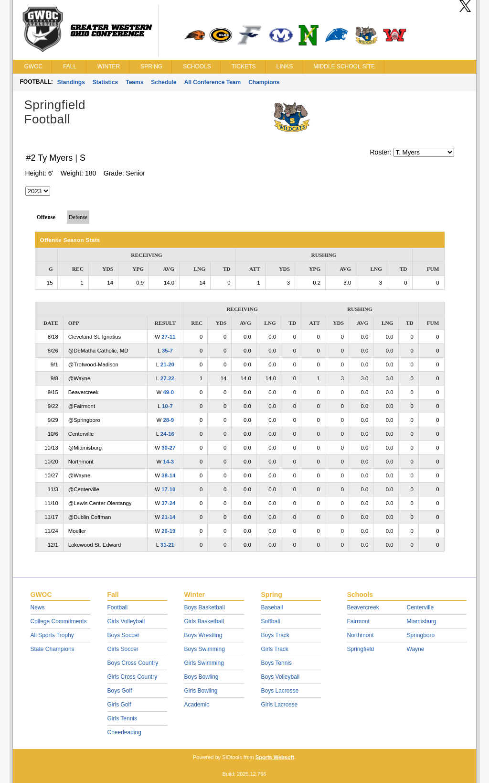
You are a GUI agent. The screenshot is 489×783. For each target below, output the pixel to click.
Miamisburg (421, 621)
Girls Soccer (122, 649)
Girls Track (274, 649)
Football (117, 607)
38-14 (168, 475)
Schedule (163, 82)
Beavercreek (363, 607)
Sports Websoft (274, 757)
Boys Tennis (276, 663)
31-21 (167, 545)
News (38, 607)
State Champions (52, 649)
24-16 (167, 434)
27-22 (167, 378)
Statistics (105, 82)
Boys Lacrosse (280, 690)
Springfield (360, 649)
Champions (263, 82)
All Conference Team (212, 82)
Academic (197, 704)
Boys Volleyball (280, 676)
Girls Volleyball (126, 621)
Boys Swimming (204, 649)
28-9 (168, 420)
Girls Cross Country (132, 676)
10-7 (167, 406)
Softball (270, 621)
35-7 (167, 350)
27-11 (168, 337)
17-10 (168, 489)
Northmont (360, 635)
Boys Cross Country (133, 663)
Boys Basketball (204, 607)
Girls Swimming (204, 663)
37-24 (168, 503)
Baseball (272, 607)
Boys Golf (119, 690)
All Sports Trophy (52, 635)
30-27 (168, 448)
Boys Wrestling (203, 635)
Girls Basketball (204, 621)
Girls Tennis (122, 718)
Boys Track (275, 635)
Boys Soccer (123, 635)
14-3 (168, 461)
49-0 (168, 392)
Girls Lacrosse (279, 704)
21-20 (167, 364)
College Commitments (59, 621)
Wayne (416, 649)
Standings (71, 82)
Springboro (421, 635)
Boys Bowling (201, 676)
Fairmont (358, 621)
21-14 (168, 517)
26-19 (168, 531)
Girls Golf (119, 704)
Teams (134, 82)
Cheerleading (124, 732)
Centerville (420, 607)
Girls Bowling (201, 690)
